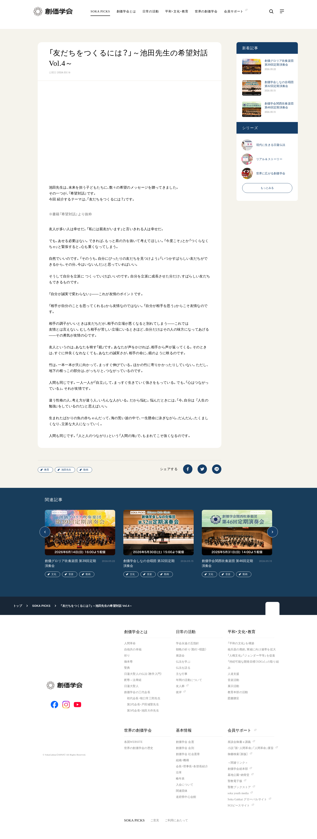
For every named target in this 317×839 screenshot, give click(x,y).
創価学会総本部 (238, 768)
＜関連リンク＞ (238, 762)
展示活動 (233, 686)
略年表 (180, 778)
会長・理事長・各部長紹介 (192, 766)
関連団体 (182, 790)
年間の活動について (189, 680)
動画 (85, 469)
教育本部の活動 (238, 692)
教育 (46, 469)
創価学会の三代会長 (137, 692)
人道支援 (233, 673)
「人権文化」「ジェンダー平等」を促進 (251, 655)
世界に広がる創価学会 (270, 173)
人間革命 (130, 643)
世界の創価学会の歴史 (138, 748)
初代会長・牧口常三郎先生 (143, 698)
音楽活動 (233, 680)
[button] (45, 532)
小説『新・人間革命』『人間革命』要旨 (251, 748)
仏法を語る (183, 667)
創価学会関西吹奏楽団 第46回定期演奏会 (279, 105)
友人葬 (180, 686)
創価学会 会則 (185, 748)
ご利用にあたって (176, 820)
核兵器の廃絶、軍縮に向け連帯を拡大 (252, 649)
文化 (53, 574)
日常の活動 (150, 15)
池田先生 (66, 469)
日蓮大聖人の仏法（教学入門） (143, 673)
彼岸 (179, 692)
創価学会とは (126, 15)
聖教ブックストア (239, 787)
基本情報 (184, 730)
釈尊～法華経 (133, 680)
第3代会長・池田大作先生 (143, 710)
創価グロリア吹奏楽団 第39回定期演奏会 (279, 62)
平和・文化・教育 (176, 15)
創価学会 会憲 (185, 741)
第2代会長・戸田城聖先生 (143, 704)
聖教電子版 (235, 781)
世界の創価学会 (206, 15)
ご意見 (154, 820)
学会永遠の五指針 (187, 643)
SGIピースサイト (239, 805)
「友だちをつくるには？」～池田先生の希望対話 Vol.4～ (96, 605)
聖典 (127, 667)
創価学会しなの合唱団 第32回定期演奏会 (279, 84)
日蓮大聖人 (131, 686)
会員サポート (242, 730)
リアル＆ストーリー (269, 159)
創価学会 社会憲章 (188, 754)
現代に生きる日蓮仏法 (270, 144)
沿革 (179, 772)
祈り (127, 655)
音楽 (70, 574)
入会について (184, 784)
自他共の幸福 (133, 649)
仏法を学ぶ (183, 661)
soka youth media (238, 793)
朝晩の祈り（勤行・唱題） (191, 649)
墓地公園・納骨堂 (239, 774)
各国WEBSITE (133, 741)
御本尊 (128, 661)
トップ (17, 605)
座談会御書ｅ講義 (239, 741)
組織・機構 (182, 760)
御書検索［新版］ (238, 754)
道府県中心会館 (186, 796)
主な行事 (182, 673)
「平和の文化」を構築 (241, 643)
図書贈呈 (233, 698)
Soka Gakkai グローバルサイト (247, 799)
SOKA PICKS (100, 15)
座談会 (180, 655)
